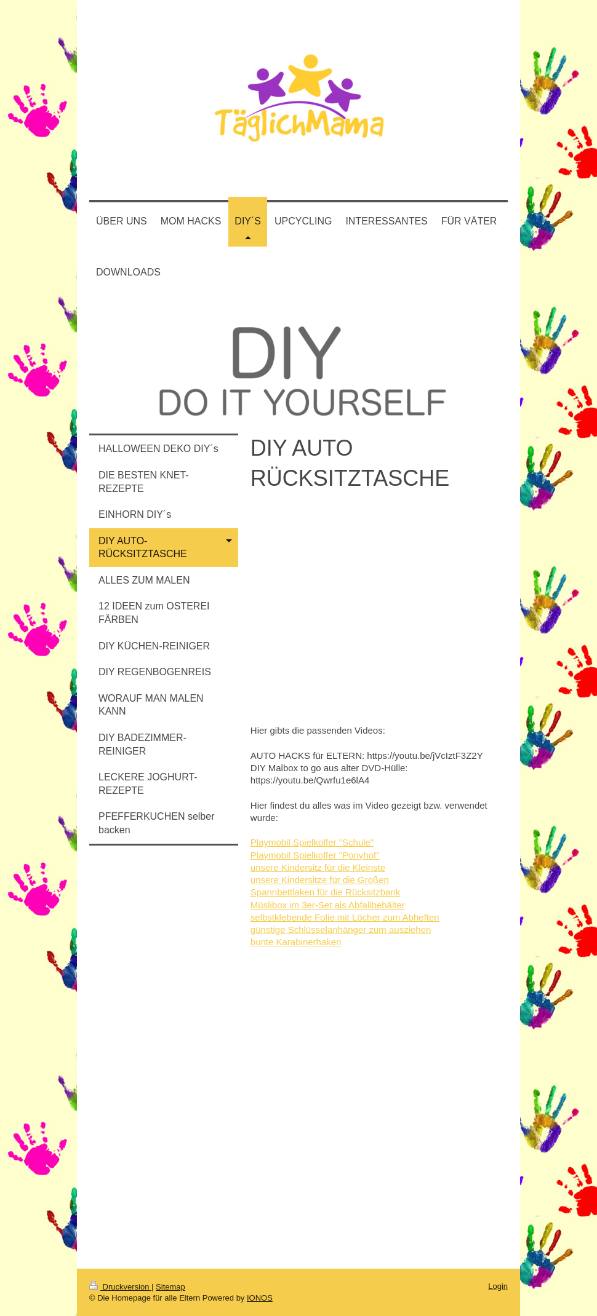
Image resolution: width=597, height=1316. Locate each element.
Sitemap (170, 1286)
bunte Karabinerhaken (296, 942)
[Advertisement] (163, 1057)
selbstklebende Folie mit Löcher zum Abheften (344, 917)
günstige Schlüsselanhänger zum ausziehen (340, 929)
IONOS (260, 1297)
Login (498, 1286)
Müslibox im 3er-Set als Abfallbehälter (327, 905)
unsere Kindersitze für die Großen (319, 879)
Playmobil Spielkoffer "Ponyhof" (315, 855)
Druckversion (120, 1286)
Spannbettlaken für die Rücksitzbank (325, 892)
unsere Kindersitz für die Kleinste (317, 867)
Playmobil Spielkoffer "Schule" (312, 842)
